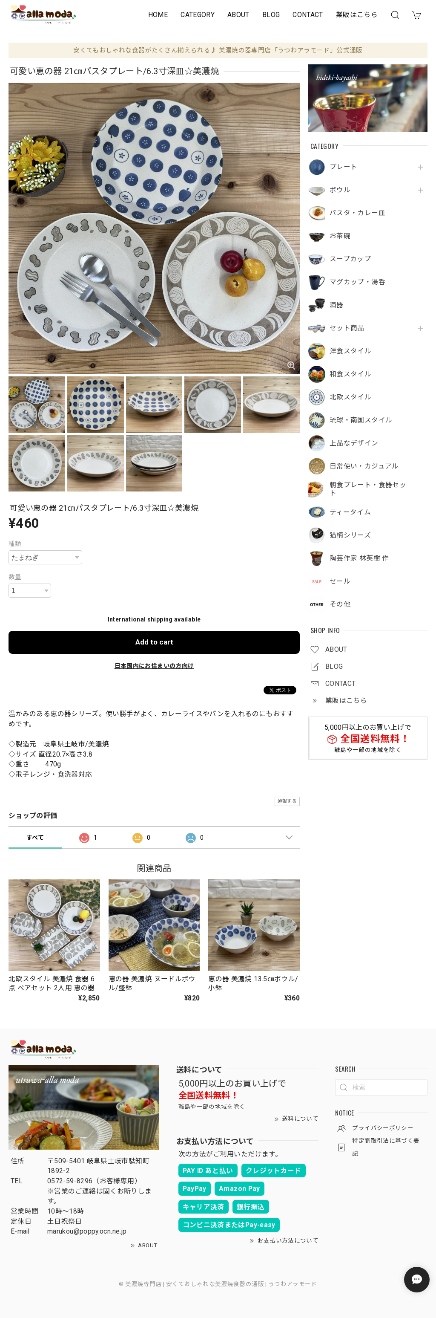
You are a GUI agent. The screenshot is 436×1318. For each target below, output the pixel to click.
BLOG (271, 15)
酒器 (337, 305)
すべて (35, 837)
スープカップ (350, 259)
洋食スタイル (350, 351)
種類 (15, 544)
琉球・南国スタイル (361, 420)
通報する (287, 801)
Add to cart (154, 642)
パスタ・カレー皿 (357, 213)
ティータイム (350, 512)
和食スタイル (350, 374)
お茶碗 (340, 236)
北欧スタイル (350, 397)
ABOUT (238, 15)
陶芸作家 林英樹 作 (359, 558)
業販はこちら (357, 15)
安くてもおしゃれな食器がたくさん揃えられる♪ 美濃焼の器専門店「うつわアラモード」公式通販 (217, 50)
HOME (158, 15)
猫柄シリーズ (350, 535)
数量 (15, 577)
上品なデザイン (354, 443)
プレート (343, 167)
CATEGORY (198, 15)
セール (340, 581)
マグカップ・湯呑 (357, 282)
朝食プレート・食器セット (368, 489)
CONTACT (308, 15)
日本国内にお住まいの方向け (154, 665)
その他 (340, 604)
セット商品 (347, 328)
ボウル (340, 190)
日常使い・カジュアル (364, 466)
